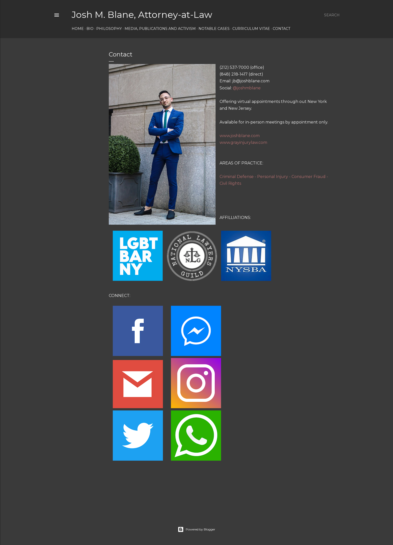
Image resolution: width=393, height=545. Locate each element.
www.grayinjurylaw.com (243, 142)
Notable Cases (214, 28)
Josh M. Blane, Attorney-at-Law (142, 14)
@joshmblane (247, 88)
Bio (89, 28)
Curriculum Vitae (251, 28)
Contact (281, 28)
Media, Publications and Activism (160, 28)
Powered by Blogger (196, 529)
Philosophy (109, 28)
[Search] (332, 15)
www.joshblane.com (240, 135)
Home (78, 28)
